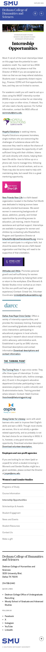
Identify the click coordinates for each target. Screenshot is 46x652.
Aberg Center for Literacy (13, 418)
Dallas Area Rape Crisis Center (16, 308)
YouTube (9, 626)
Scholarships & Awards (13, 506)
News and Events (10, 519)
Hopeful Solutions (14, 125)
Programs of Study (11, 486)
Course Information (11, 493)
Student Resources (11, 525)
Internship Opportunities (14, 499)
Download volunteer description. (17, 446)
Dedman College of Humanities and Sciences (14, 13)
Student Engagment (11, 512)
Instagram (9, 623)
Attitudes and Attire (11, 270)
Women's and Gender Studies (24, 37)
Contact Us (7, 532)
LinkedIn (9, 629)
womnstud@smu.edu (12, 112)
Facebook (9, 616)
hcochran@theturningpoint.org (17, 397)
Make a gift (7, 538)
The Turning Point (14, 365)
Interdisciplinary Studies (23, 35)
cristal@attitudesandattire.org (27, 295)
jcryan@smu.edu (12, 473)
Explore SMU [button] (39, 3)
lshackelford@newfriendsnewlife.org (19, 239)
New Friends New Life (12, 190)
